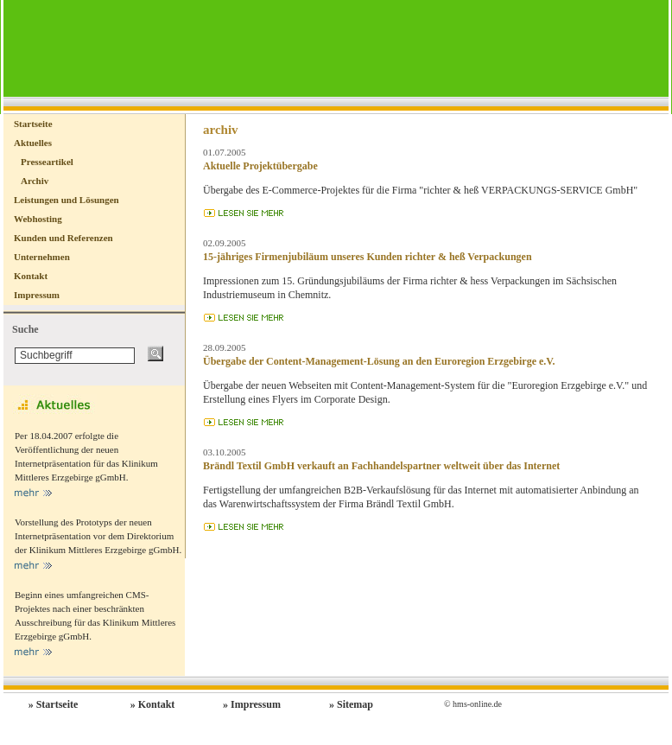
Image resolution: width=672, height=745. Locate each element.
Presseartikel (47, 161)
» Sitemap (351, 704)
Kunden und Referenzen (63, 237)
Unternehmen (42, 257)
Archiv (34, 180)
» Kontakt (152, 704)
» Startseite (54, 704)
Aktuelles (33, 142)
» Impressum (252, 704)
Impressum (37, 295)
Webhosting (38, 218)
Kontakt (31, 276)
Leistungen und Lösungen (66, 199)
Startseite (33, 123)
